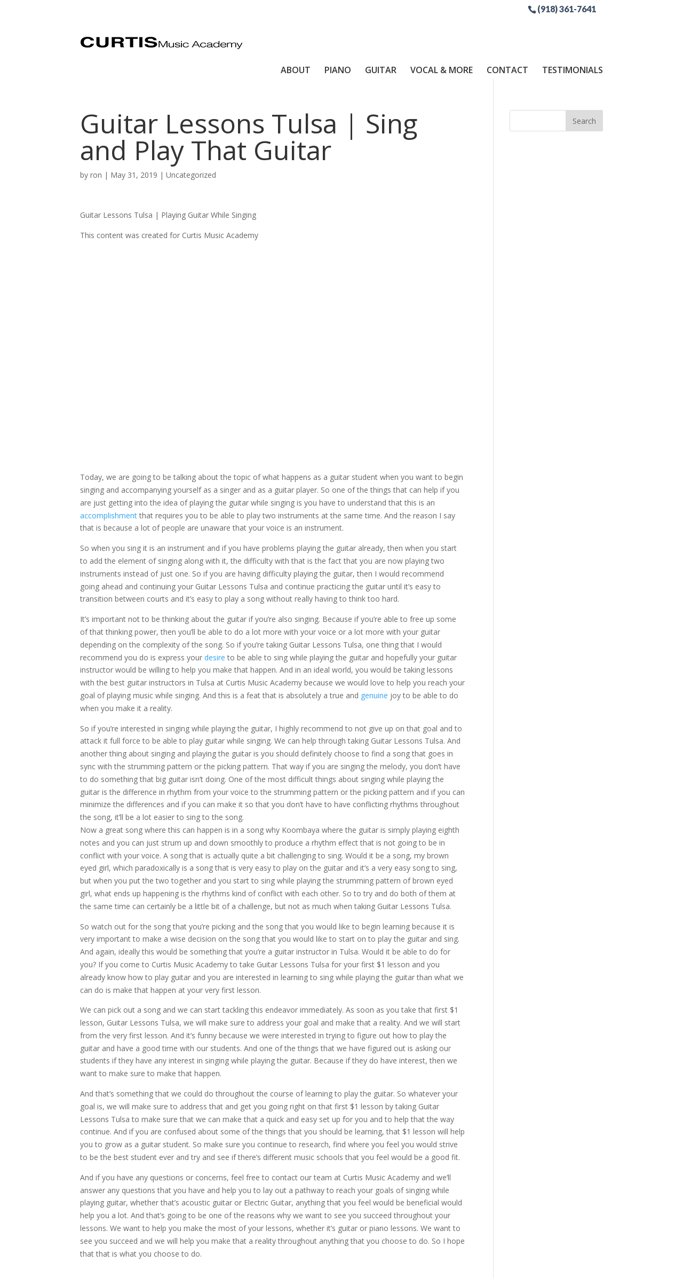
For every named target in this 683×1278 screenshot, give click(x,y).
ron (96, 137)
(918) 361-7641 (566, 8)
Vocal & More (441, 28)
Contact (507, 28)
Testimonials (572, 28)
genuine (374, 658)
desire (214, 619)
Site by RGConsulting (394, 1263)
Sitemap (330, 1263)
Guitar (380, 28)
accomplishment (108, 477)
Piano (337, 28)
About (296, 28)
